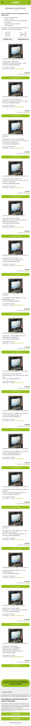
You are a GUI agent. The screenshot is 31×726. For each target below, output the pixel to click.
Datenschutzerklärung (16, 710)
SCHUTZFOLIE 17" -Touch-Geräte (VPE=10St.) (13, 59)
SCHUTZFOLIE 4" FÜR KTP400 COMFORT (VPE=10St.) (15, 643)
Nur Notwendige (15, 718)
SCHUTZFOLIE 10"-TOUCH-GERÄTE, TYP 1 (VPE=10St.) (15, 486)
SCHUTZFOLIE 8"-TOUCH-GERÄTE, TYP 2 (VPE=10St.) (15, 448)
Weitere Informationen (15, 722)
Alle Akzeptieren (15, 714)
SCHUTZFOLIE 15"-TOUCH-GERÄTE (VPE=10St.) (13, 215)
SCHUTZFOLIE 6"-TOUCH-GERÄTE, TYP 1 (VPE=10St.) (15, 97)
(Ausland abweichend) (18, 68)
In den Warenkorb (16, 77)
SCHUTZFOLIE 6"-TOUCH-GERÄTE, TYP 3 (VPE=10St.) (15, 371)
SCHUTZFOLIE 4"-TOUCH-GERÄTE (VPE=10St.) (13, 333)
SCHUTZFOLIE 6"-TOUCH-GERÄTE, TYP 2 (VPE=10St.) (15, 176)
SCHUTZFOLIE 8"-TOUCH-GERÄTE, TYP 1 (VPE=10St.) (15, 410)
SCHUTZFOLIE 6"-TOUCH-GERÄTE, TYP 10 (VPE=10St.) (15, 255)
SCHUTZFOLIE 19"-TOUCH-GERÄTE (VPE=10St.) (13, 605)
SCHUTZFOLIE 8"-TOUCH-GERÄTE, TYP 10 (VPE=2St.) (15, 567)
